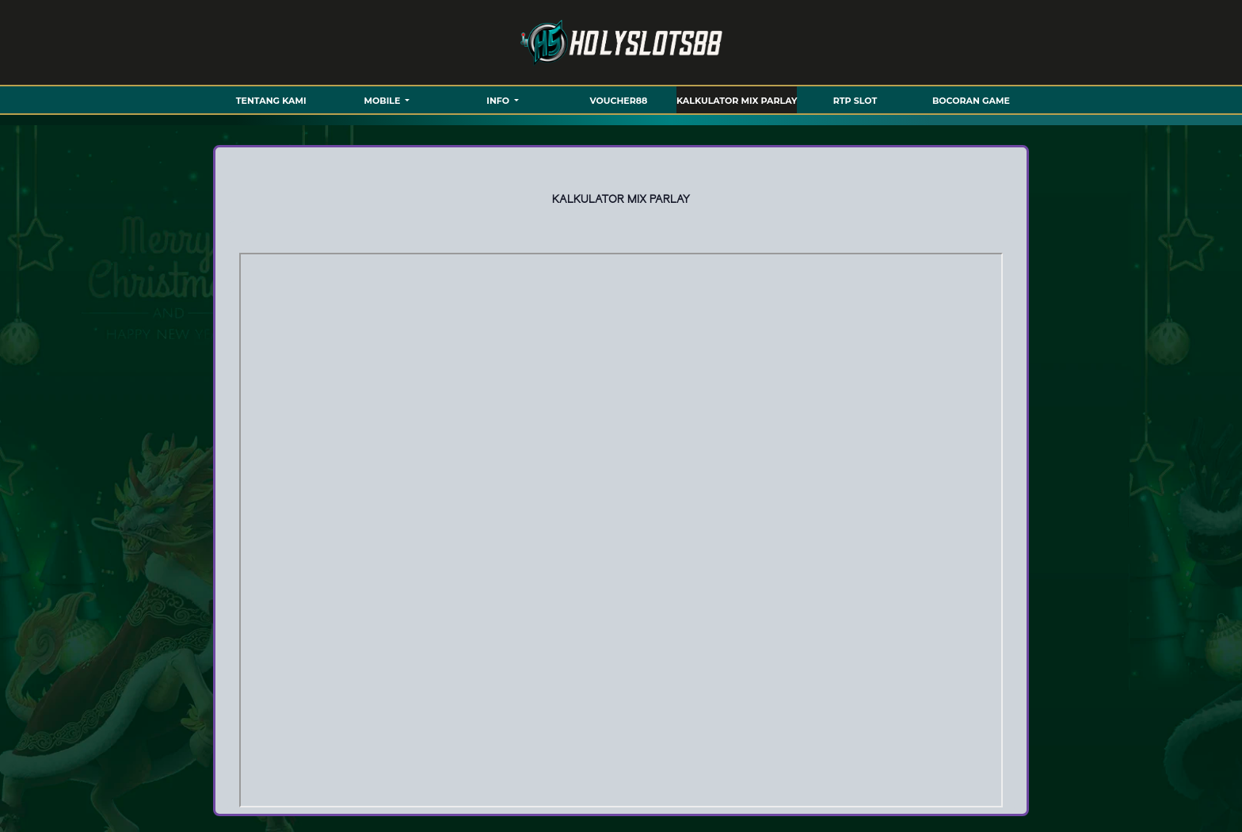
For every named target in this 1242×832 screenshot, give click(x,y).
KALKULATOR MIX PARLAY (736, 100)
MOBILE (383, 100)
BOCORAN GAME (971, 100)
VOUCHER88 (619, 100)
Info (499, 100)
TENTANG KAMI (271, 100)
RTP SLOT (855, 100)
